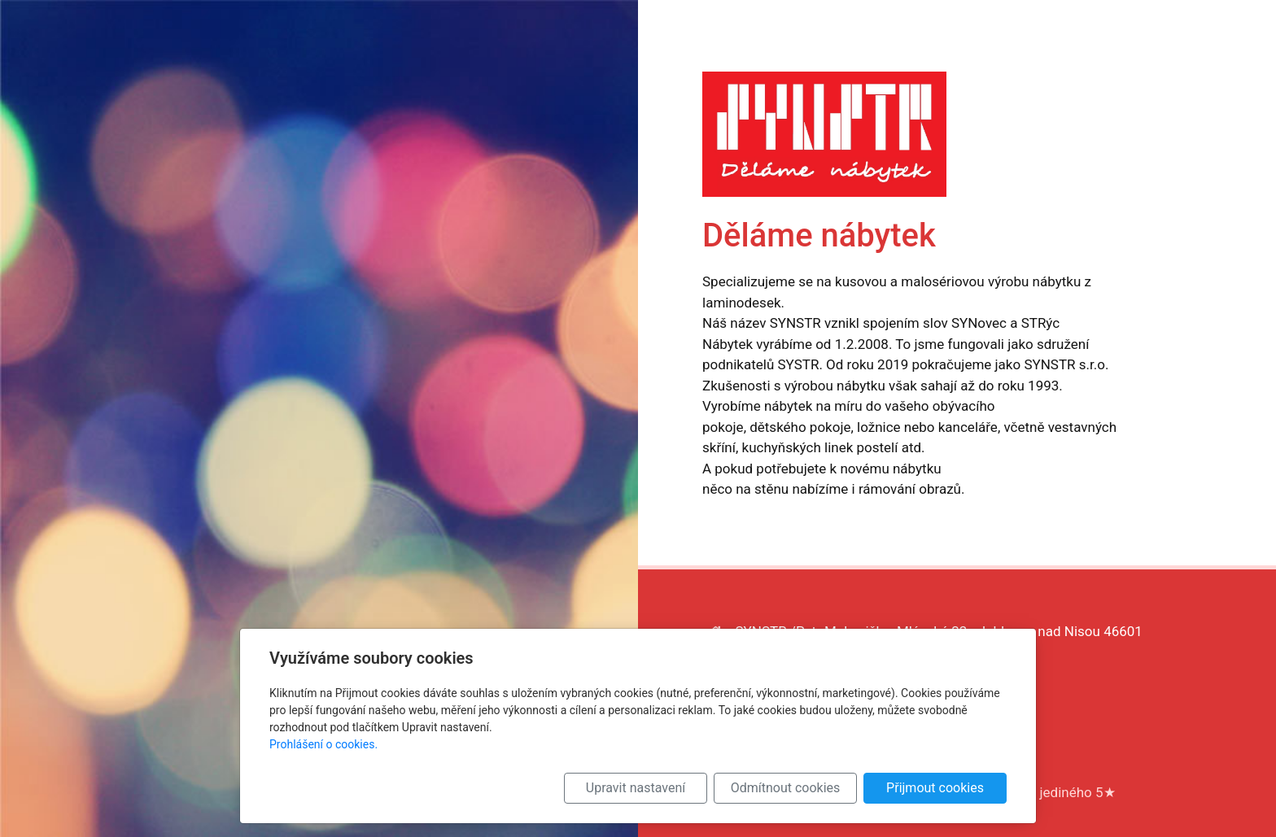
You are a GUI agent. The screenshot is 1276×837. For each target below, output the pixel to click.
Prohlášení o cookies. (323, 744)
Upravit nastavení (635, 788)
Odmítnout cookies (786, 788)
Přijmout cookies (935, 788)
